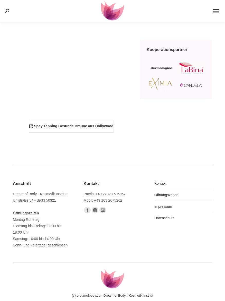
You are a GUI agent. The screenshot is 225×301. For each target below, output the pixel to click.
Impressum (163, 206)
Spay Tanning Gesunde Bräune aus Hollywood (71, 126)
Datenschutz (164, 218)
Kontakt (160, 183)
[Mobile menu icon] (216, 11)
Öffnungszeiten (166, 195)
